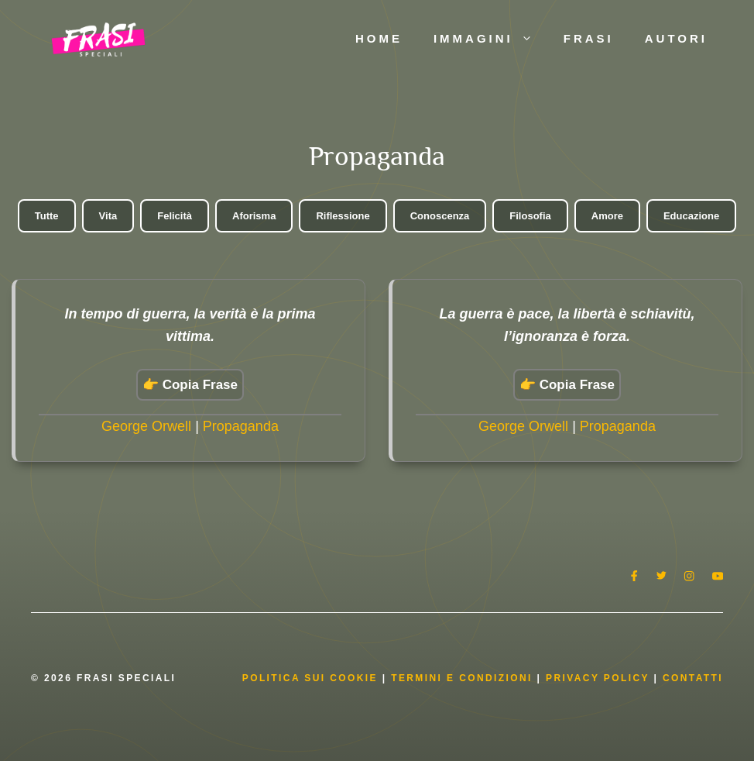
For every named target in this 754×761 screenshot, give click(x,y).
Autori (676, 38)
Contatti (693, 678)
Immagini (491, 38)
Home (379, 38)
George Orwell (146, 426)
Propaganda (241, 426)
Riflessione (342, 216)
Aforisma (254, 216)
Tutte (47, 216)
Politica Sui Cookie (310, 678)
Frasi (589, 38)
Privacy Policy (599, 678)
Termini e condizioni (462, 678)
